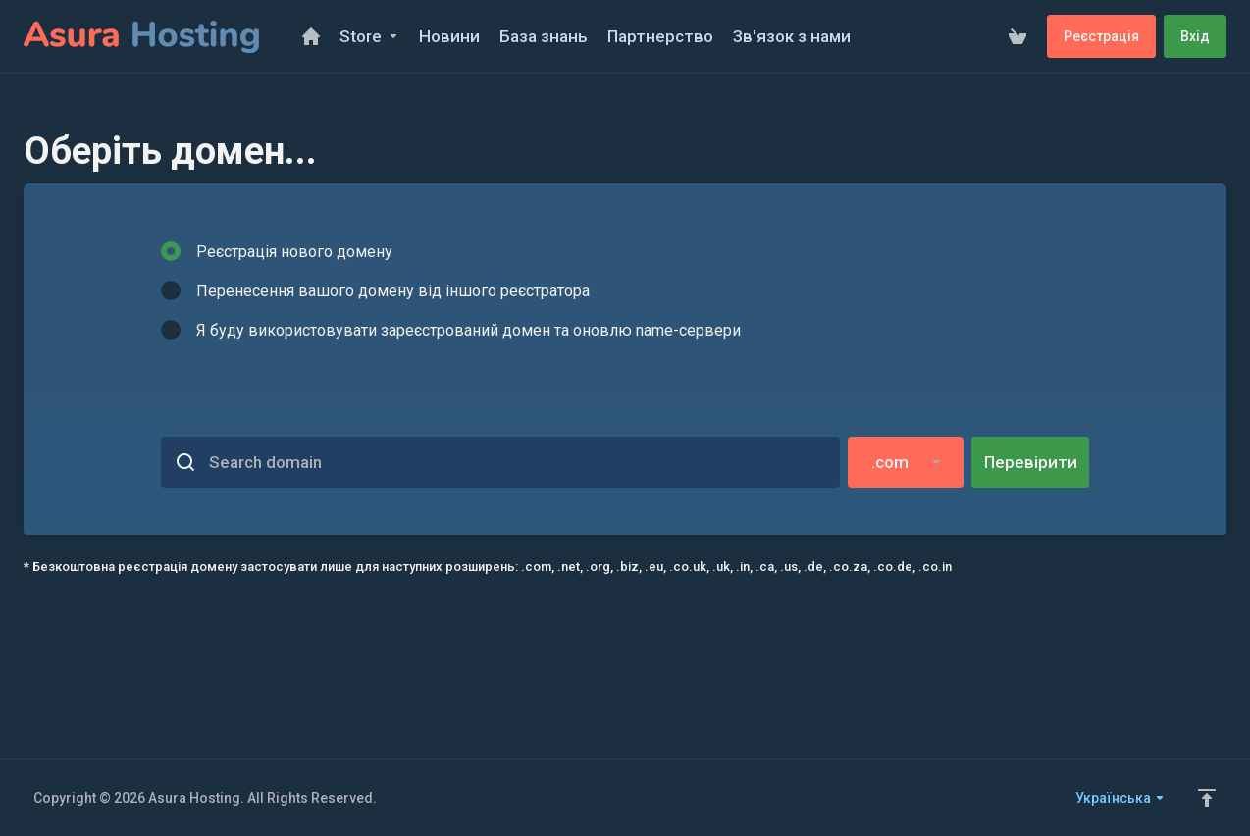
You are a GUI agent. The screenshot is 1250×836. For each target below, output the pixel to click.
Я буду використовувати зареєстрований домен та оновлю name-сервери (451, 330)
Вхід (1195, 36)
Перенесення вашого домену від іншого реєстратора (375, 290)
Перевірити (1030, 462)
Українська (1120, 798)
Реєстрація (1101, 36)
